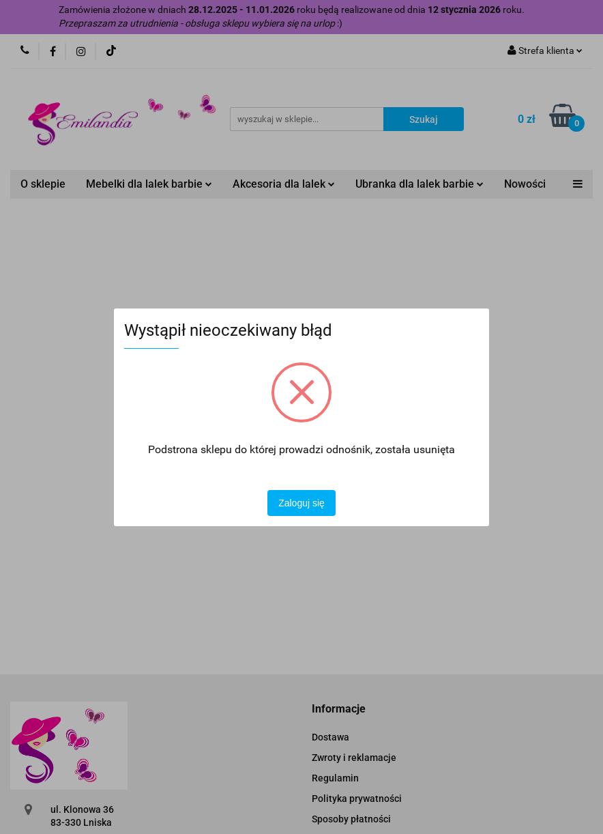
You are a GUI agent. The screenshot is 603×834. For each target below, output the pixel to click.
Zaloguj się (301, 503)
